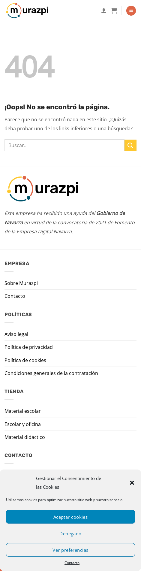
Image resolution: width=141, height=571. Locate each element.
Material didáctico (24, 437)
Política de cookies (25, 360)
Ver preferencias (70, 550)
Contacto (72, 562)
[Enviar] (130, 145)
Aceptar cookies (70, 517)
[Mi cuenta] (104, 10)
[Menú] (131, 11)
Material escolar (22, 411)
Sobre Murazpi (21, 283)
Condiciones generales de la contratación (51, 373)
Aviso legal (16, 334)
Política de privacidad (28, 347)
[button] (132, 483)
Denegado (70, 533)
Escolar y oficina (22, 424)
